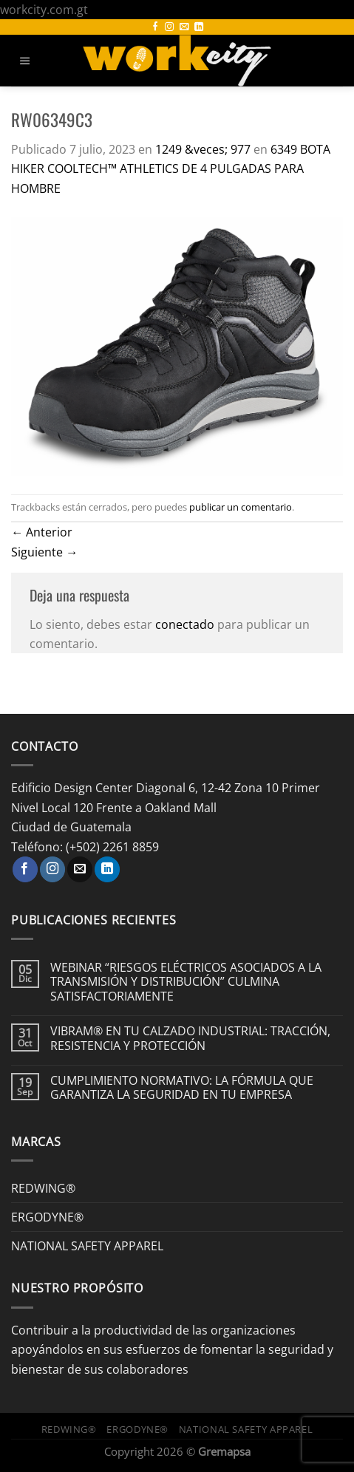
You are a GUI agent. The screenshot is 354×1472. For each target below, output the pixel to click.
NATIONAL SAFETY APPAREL (87, 1245)
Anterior (41, 531)
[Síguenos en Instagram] (169, 27)
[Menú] (25, 61)
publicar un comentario (240, 507)
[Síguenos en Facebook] (155, 27)
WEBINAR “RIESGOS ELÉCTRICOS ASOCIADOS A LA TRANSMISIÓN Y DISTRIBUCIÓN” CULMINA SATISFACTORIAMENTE (185, 982)
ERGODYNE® (47, 1216)
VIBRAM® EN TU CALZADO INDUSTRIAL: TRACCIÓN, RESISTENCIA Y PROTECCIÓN (190, 1038)
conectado (184, 624)
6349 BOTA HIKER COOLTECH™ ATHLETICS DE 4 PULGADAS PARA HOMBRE (170, 168)
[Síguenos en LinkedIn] (198, 27)
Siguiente (44, 551)
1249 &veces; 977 (203, 148)
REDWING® (43, 1187)
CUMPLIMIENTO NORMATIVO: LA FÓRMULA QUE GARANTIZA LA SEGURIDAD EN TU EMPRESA (181, 1088)
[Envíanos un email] (184, 27)
